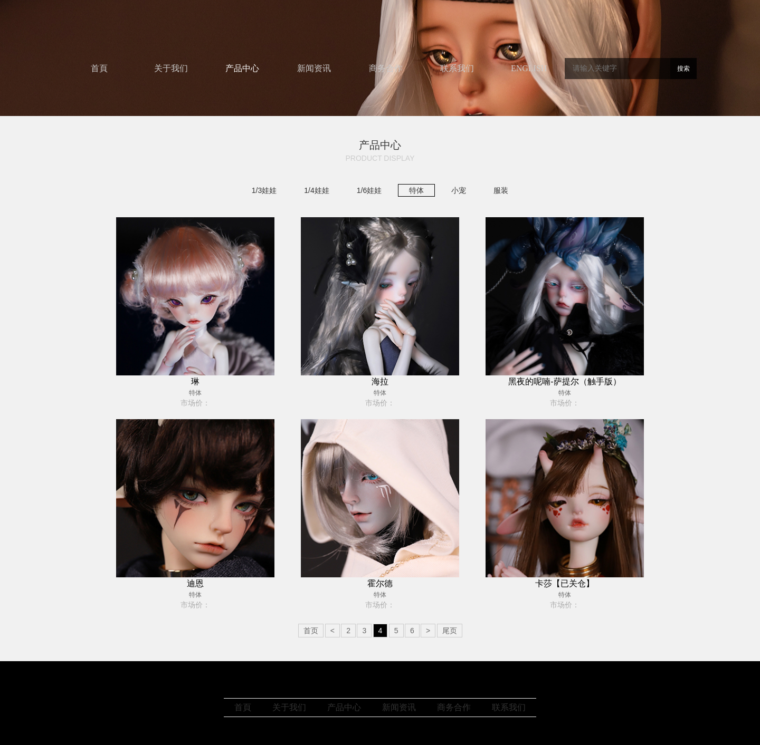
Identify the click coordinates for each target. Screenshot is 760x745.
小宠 (458, 190)
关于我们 (171, 68)
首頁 (99, 68)
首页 (310, 630)
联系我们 (457, 68)
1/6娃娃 (369, 190)
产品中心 (242, 68)
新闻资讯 (314, 68)
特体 (416, 190)
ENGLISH (529, 68)
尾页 (449, 630)
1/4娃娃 (316, 190)
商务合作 (386, 68)
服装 (500, 190)
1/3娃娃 (264, 190)
